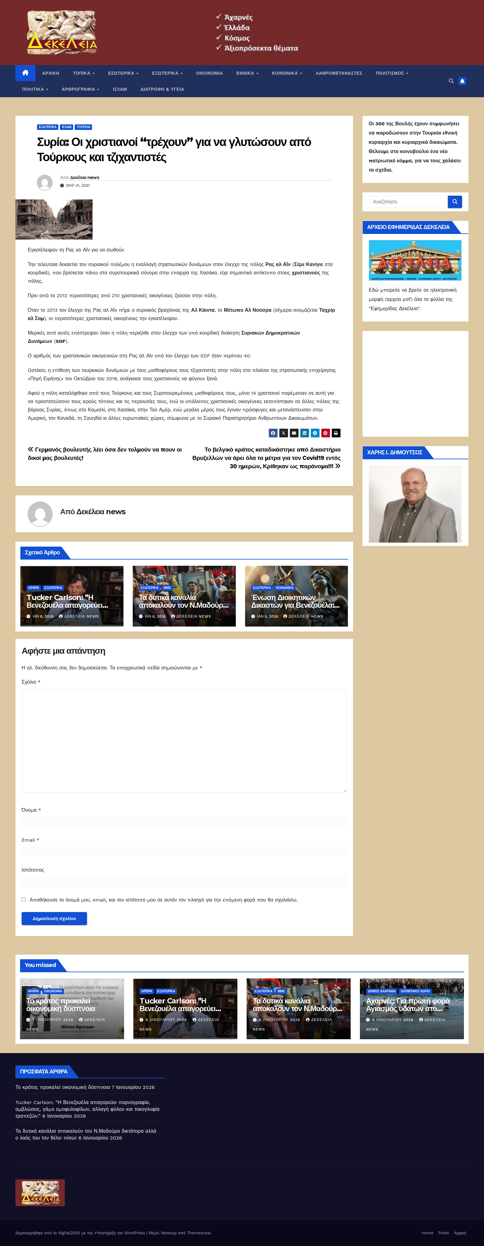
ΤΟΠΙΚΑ (82, 73)
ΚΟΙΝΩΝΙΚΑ (285, 73)
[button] (451, 81)
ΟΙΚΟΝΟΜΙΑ (209, 73)
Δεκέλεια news (84, 177)
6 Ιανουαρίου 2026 (167, 1020)
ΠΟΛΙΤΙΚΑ (33, 89)
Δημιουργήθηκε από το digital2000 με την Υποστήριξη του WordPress (81, 1233)
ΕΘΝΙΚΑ (246, 73)
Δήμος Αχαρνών (381, 991)
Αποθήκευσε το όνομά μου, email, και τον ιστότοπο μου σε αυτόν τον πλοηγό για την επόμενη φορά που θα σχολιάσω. (164, 900)
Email (31, 840)
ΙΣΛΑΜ (120, 89)
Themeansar (199, 1233)
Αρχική (460, 1233)
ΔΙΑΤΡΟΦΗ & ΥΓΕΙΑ (162, 89)
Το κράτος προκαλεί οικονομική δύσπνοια (60, 1004)
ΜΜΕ (167, 588)
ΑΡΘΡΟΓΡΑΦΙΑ (79, 89)
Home (427, 1233)
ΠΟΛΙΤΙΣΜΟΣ (390, 73)
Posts (443, 1233)
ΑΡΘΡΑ (33, 588)
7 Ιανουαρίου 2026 (53, 1020)
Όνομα (31, 810)
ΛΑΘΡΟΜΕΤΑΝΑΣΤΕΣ (339, 73)
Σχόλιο (31, 682)
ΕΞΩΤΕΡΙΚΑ (166, 73)
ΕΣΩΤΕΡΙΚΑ (122, 73)
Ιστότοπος (33, 870)
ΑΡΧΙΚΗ (51, 73)
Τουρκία (83, 127)
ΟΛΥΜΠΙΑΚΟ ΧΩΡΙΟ (415, 991)
